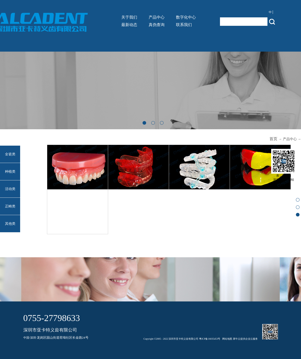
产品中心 (290, 139)
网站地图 (226, 338)
